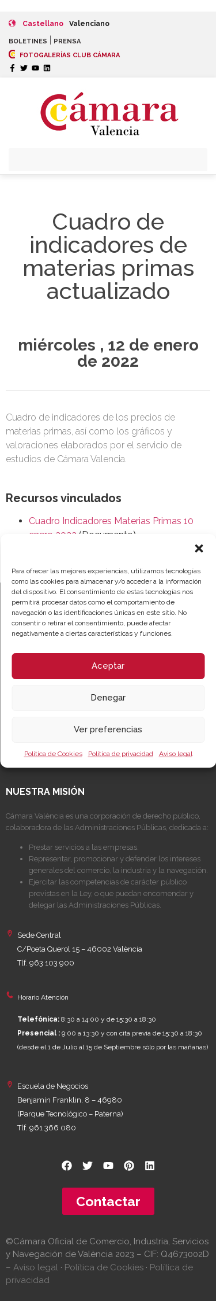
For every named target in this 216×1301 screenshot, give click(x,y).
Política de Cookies (53, 754)
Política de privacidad (120, 754)
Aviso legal (175, 754)
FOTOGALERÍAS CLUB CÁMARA (64, 55)
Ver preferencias (108, 729)
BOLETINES (28, 41)
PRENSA (67, 41)
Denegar (108, 697)
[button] (198, 548)
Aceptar (108, 666)
